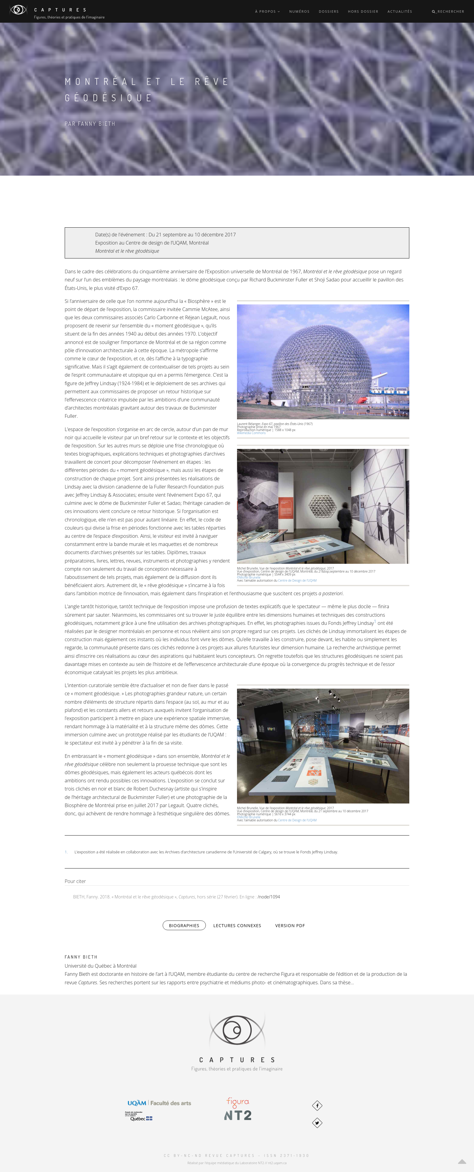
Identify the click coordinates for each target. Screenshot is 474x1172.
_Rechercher (448, 11)
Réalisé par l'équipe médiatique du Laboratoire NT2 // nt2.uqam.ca (237, 1163)
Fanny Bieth (81, 957)
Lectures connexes (237, 925)
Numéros (299, 11)
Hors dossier (363, 11)
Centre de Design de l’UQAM (297, 580)
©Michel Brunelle (249, 577)
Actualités (400, 11)
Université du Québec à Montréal (101, 966)
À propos (267, 11)
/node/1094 (269, 897)
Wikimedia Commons (252, 433)
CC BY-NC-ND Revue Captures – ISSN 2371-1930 (237, 1155)
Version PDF (290, 925)
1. (66, 852)
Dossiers (329, 11)
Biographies (187, 925)
